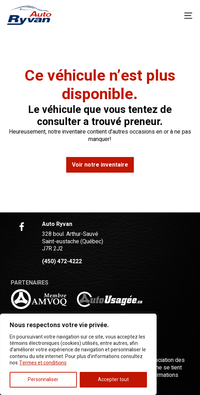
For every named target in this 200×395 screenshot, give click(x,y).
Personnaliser (43, 379)
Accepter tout (113, 379)
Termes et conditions (43, 363)
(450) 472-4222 (62, 261)
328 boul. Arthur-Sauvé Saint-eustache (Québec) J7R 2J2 (72, 241)
